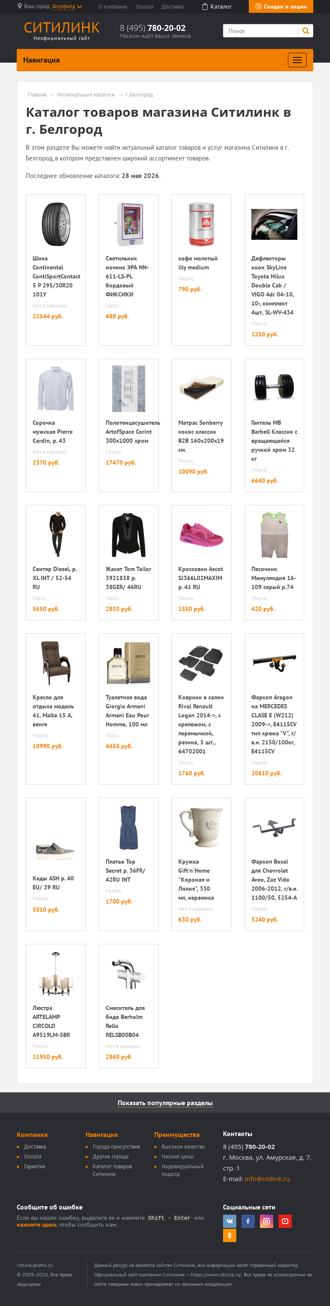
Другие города (110, 1156)
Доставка (172, 6)
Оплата (144, 6)
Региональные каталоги (86, 94)
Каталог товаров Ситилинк (112, 1170)
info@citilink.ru (267, 1178)
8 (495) (153, 27)
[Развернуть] (297, 60)
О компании (112, 6)
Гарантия (34, 1166)
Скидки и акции (281, 6)
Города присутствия (116, 1146)
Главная (37, 94)
